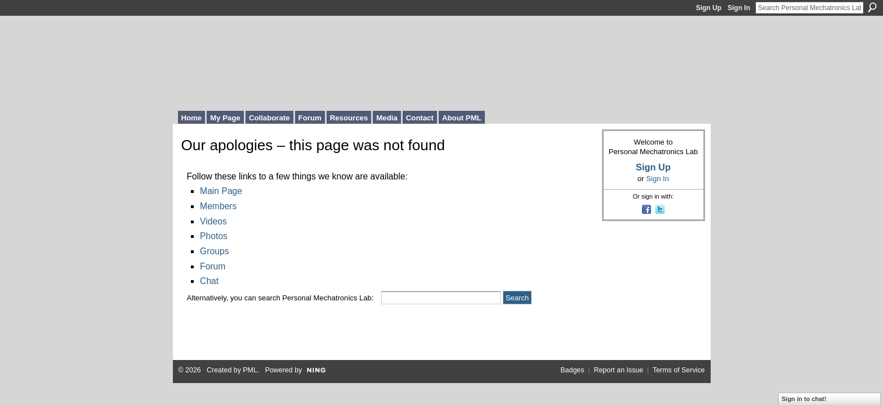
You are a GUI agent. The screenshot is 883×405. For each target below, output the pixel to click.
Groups (214, 251)
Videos (213, 221)
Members (218, 206)
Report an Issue (618, 370)
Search (872, 7)
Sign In (739, 8)
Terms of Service (679, 370)
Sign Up (708, 8)
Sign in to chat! (804, 398)
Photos (214, 236)
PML (250, 370)
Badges (572, 370)
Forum (212, 266)
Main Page (221, 191)
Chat (209, 281)
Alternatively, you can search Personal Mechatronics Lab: (280, 298)
